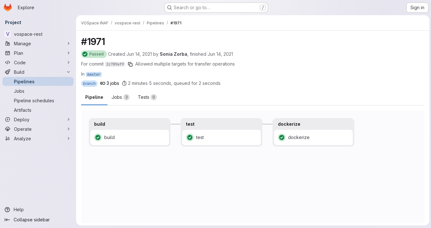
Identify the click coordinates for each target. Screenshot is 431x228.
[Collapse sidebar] (38, 219)
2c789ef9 (115, 64)
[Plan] (38, 52)
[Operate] (38, 128)
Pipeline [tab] (94, 97)
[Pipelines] (38, 81)
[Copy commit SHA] (130, 64)
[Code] (38, 62)
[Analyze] (38, 138)
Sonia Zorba (173, 54)
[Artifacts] (38, 109)
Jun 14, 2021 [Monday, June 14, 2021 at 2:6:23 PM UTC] (220, 54)
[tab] (120, 97)
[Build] (38, 71)
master (93, 74)
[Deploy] (38, 119)
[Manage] (38, 43)
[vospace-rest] (38, 33)
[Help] (38, 209)
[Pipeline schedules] (38, 100)
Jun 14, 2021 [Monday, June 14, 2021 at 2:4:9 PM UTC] (139, 54)
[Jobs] (38, 90)
